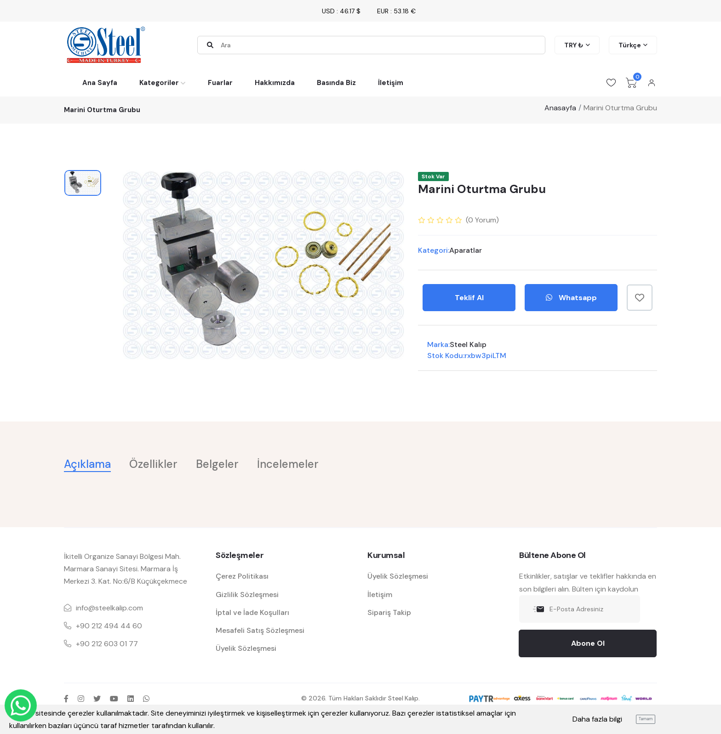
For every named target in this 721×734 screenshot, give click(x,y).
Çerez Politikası (242, 576)
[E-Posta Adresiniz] (579, 609)
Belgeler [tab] (217, 464)
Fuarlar (220, 82)
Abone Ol (588, 643)
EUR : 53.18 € (396, 11)
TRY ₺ (574, 45)
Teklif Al (469, 297)
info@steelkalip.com (109, 608)
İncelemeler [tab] (288, 464)
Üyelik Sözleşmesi (246, 648)
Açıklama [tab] (87, 464)
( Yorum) (482, 220)
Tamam (645, 719)
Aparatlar (465, 250)
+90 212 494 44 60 (109, 626)
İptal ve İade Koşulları (252, 612)
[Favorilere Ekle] (639, 297)
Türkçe (629, 45)
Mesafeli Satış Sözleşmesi (260, 630)
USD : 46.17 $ (341, 11)
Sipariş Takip (389, 612)
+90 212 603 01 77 (107, 644)
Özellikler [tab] (153, 464)
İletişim (390, 82)
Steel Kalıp (468, 344)
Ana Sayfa (99, 82)
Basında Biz (336, 82)
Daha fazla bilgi (597, 719)
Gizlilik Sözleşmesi (247, 594)
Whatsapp (571, 297)
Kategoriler (159, 82)
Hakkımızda (275, 82)
